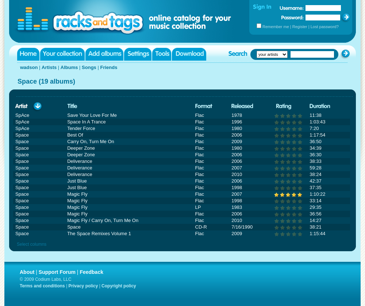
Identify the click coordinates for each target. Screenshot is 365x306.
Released (242, 106)
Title (72, 106)
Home (28, 54)
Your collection (62, 54)
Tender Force (81, 128)
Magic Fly (77, 194)
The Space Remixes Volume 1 (99, 233)
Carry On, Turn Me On (90, 141)
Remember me (275, 26)
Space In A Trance (86, 122)
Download (189, 54)
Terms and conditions (42, 285)
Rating (283, 106)
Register (299, 26)
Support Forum (57, 272)
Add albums (104, 54)
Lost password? (325, 26)
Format (203, 106)
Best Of (75, 135)
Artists (49, 67)
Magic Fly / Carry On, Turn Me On (102, 220)
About (27, 272)
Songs (89, 67)
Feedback (91, 272)
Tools (161, 54)
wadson (29, 67)
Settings (137, 54)
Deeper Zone (81, 148)
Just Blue (77, 181)
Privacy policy (83, 285)
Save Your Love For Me (92, 115)
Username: (292, 8)
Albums (69, 67)
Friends (108, 67)
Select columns (31, 244)
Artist (21, 106)
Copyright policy (118, 285)
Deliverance (79, 161)
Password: (292, 17)
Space (74, 227)
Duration (320, 106)
